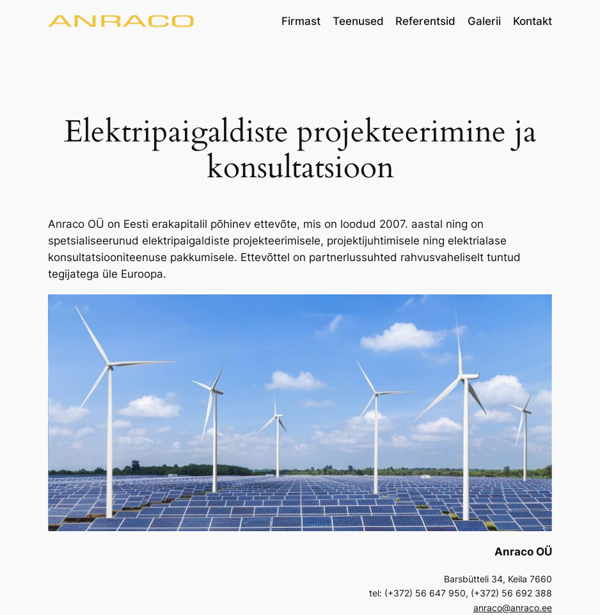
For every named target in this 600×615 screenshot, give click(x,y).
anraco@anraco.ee (512, 607)
